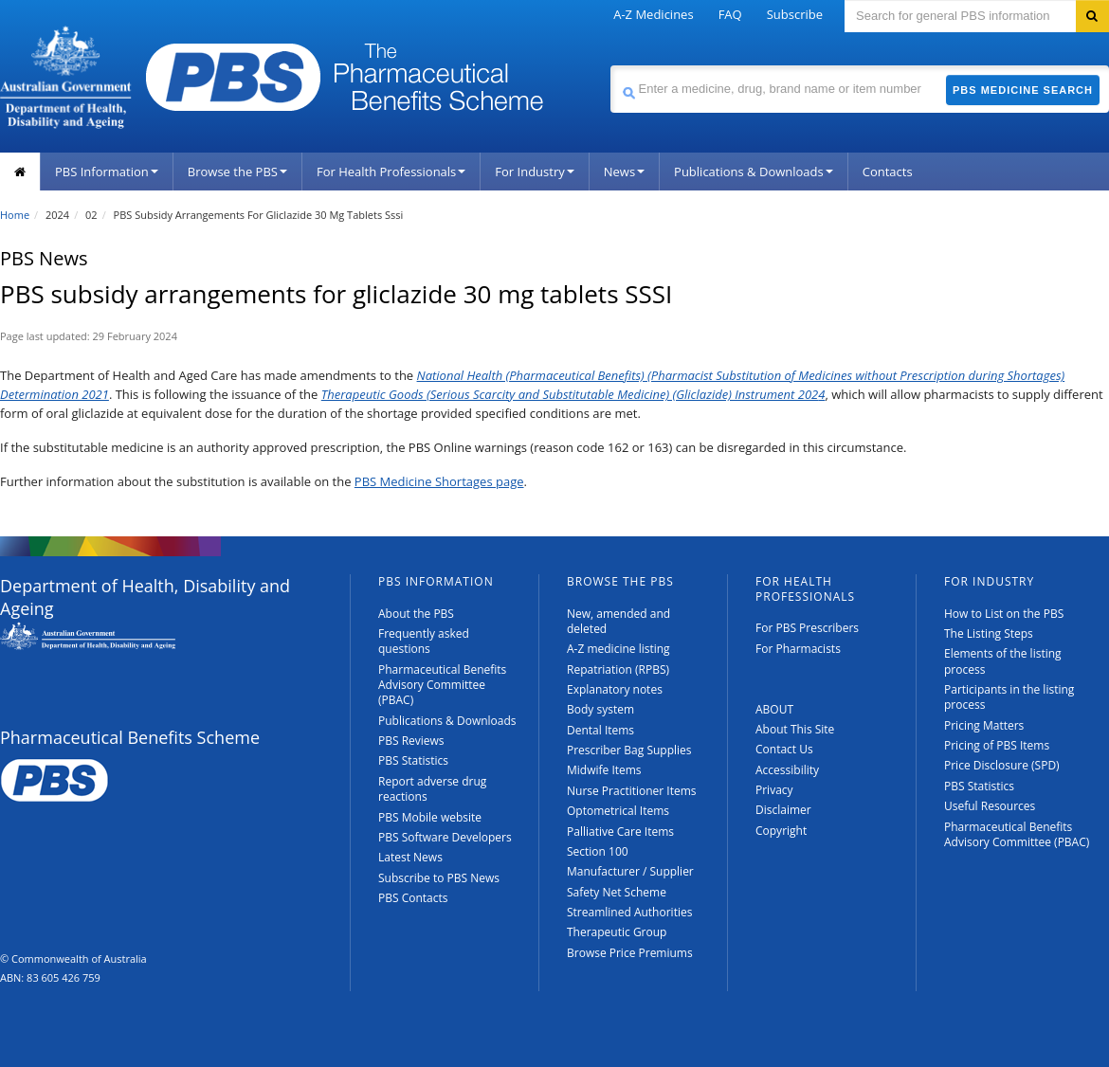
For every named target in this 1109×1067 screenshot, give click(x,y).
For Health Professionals (391, 171)
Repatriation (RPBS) (618, 669)
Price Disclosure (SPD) (1002, 765)
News (624, 171)
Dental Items (600, 730)
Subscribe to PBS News (439, 878)
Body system (600, 709)
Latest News (410, 857)
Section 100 (597, 851)
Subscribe (795, 14)
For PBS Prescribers (807, 628)
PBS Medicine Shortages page (439, 481)
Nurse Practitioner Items (632, 791)
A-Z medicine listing (618, 649)
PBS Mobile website (430, 817)
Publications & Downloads (753, 171)
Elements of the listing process (1003, 661)
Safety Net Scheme (616, 892)
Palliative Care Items (620, 831)
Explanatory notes (615, 689)
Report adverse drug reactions (432, 789)
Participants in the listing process (1009, 697)
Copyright (781, 831)
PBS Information (106, 171)
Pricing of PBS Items (996, 745)
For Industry (534, 171)
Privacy (774, 790)
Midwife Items (604, 770)
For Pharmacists (798, 649)
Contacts (888, 171)
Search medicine (609, 64)
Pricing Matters (984, 725)
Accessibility (787, 770)
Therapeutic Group (616, 932)
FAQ (730, 14)
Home (14, 215)
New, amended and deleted (618, 621)
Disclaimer (783, 810)
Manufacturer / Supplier (630, 871)
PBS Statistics (413, 760)
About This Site (794, 729)
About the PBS (416, 614)
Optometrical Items (618, 811)
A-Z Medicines (653, 14)
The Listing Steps (988, 633)
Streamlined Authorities (629, 912)
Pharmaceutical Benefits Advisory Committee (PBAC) (442, 685)
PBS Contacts (413, 898)
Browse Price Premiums (630, 953)
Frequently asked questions (423, 641)
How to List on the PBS (1004, 614)
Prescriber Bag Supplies (629, 750)
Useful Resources (989, 806)
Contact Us (784, 749)
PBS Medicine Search (1023, 90)
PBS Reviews (411, 740)
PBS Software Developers (445, 837)
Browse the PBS (237, 171)
